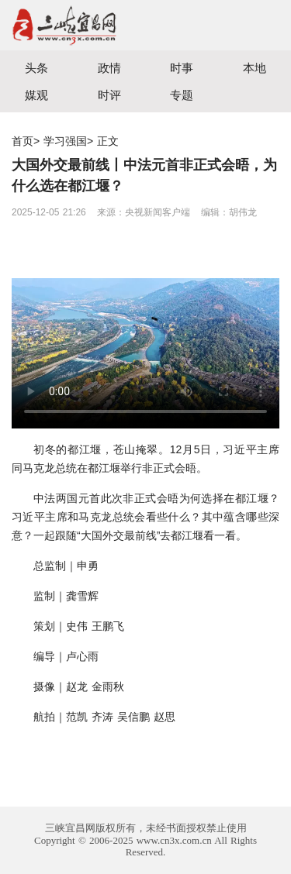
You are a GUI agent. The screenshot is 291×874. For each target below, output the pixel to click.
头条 (36, 67)
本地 (254, 67)
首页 (22, 141)
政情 (109, 67)
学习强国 (65, 141)
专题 (181, 95)
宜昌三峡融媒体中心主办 (73, 25)
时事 (181, 67)
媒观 (36, 95)
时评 (109, 95)
